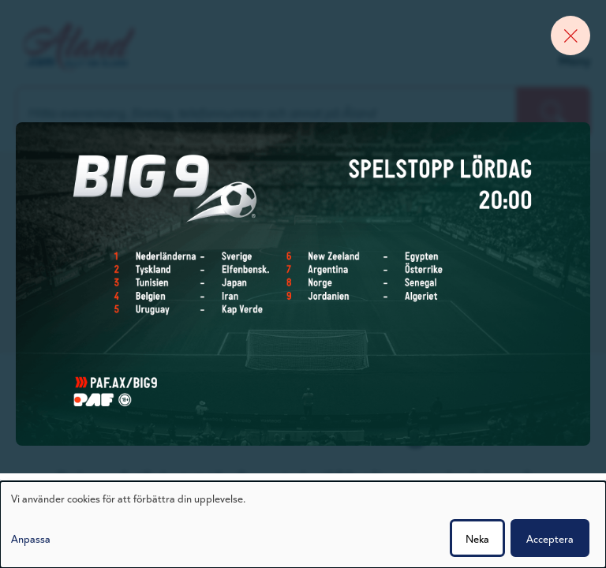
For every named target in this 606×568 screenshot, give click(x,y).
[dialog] (303, 524)
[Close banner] (570, 35)
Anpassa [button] (30, 538)
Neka (477, 538)
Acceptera (550, 538)
